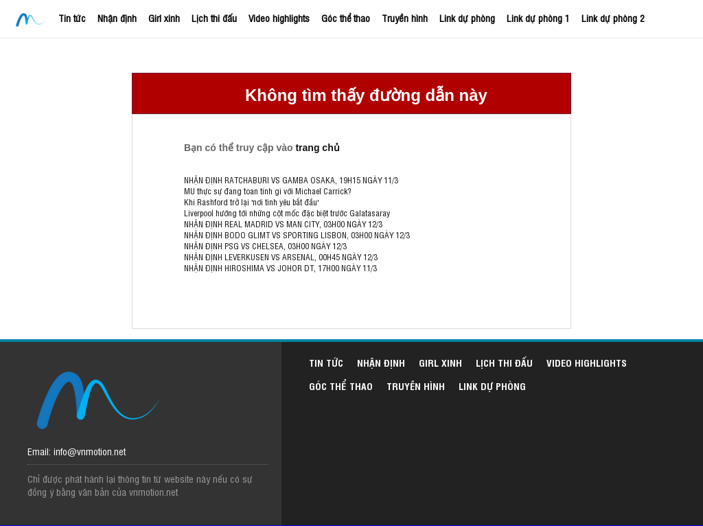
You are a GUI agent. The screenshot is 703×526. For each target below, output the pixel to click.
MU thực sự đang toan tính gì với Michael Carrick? (267, 190)
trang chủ (317, 147)
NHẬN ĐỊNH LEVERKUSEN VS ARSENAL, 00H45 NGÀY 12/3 (281, 256)
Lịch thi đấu (214, 17)
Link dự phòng (467, 17)
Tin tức (72, 17)
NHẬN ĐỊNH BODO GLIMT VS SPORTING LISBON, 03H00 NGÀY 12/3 (297, 234)
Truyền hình (405, 17)
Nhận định (117, 17)
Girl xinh (164, 17)
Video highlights (279, 17)
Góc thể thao (345, 17)
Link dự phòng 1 (538, 17)
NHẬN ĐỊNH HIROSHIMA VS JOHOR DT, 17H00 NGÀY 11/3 (280, 267)
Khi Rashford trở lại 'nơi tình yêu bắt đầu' (251, 201)
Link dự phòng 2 (613, 17)
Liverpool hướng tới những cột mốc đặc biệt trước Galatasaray (287, 212)
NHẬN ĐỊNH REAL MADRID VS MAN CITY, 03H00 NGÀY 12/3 (283, 223)
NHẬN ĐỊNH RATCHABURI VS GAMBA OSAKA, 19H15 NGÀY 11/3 (291, 179)
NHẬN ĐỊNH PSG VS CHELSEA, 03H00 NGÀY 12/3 (265, 245)
